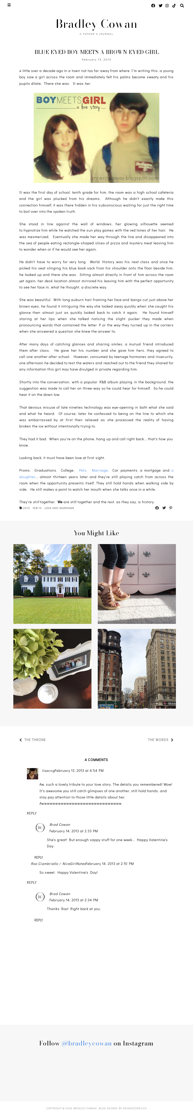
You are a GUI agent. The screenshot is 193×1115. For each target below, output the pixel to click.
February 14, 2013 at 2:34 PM (74, 900)
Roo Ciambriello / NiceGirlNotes (58, 863)
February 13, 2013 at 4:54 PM (79, 770)
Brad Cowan (60, 824)
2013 (26, 508)
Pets (82, 470)
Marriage (100, 470)
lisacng (48, 770)
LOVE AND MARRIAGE (59, 508)
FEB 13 (37, 508)
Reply (32, 813)
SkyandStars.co (135, 1108)
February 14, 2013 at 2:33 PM (74, 831)
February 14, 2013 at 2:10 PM (110, 863)
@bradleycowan (87, 1043)
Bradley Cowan (96, 23)
